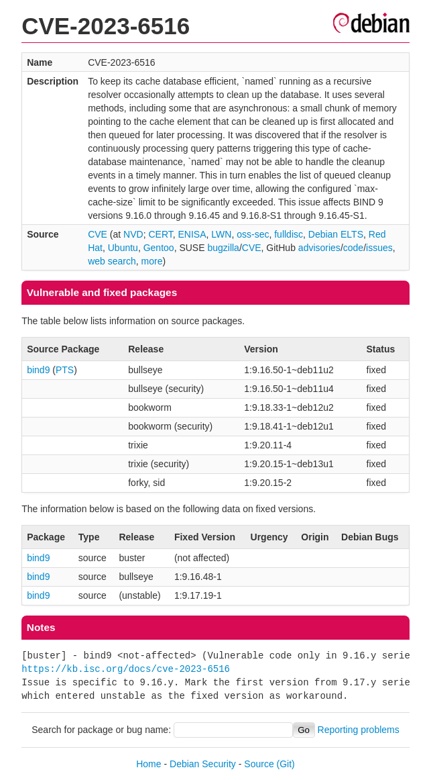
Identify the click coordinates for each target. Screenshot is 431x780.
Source (258, 764)
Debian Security (203, 764)
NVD (133, 234)
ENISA (192, 234)
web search (112, 261)
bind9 (38, 369)
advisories (319, 247)
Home (148, 764)
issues (379, 247)
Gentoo (158, 247)
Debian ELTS (335, 234)
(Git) (286, 764)
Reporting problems (358, 729)
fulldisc (288, 234)
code (353, 247)
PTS (65, 369)
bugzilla (223, 247)
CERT (160, 234)
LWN (221, 234)
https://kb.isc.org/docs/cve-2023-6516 (125, 669)
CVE (97, 234)
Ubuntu (123, 247)
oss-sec (253, 234)
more (152, 261)
